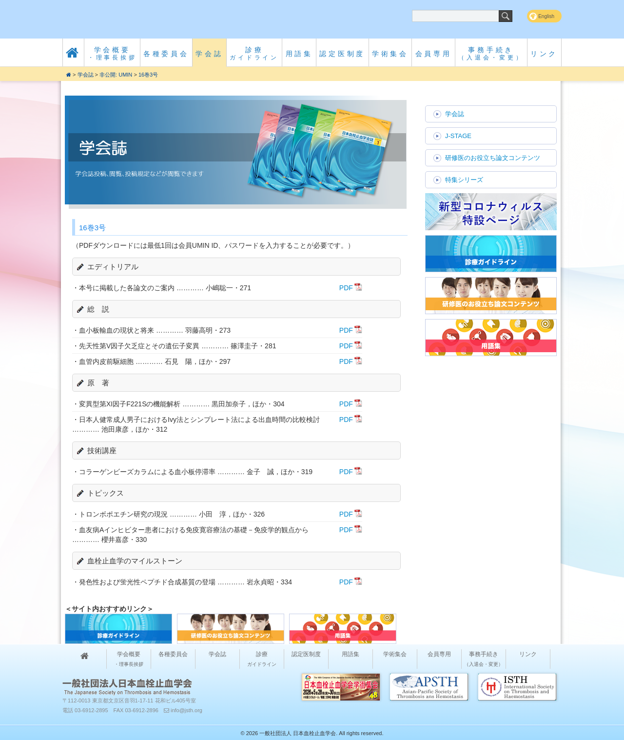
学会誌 (209, 54)
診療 (254, 53)
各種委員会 (166, 54)
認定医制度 (342, 54)
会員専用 (433, 54)
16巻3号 (148, 75)
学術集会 (390, 54)
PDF (346, 288)
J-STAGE (458, 136)
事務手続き (491, 53)
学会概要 (112, 53)
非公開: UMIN (115, 75)
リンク (544, 54)
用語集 (299, 54)
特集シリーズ (464, 179)
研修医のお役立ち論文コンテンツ (492, 157)
